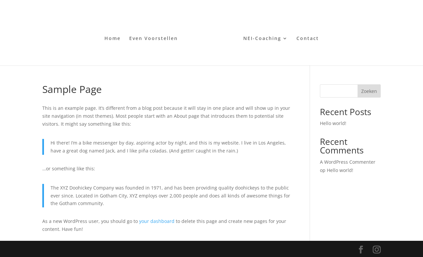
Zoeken (369, 91)
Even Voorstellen (153, 38)
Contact (307, 38)
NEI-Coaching (262, 38)
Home (112, 38)
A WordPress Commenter (347, 162)
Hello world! (333, 123)
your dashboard (156, 221)
